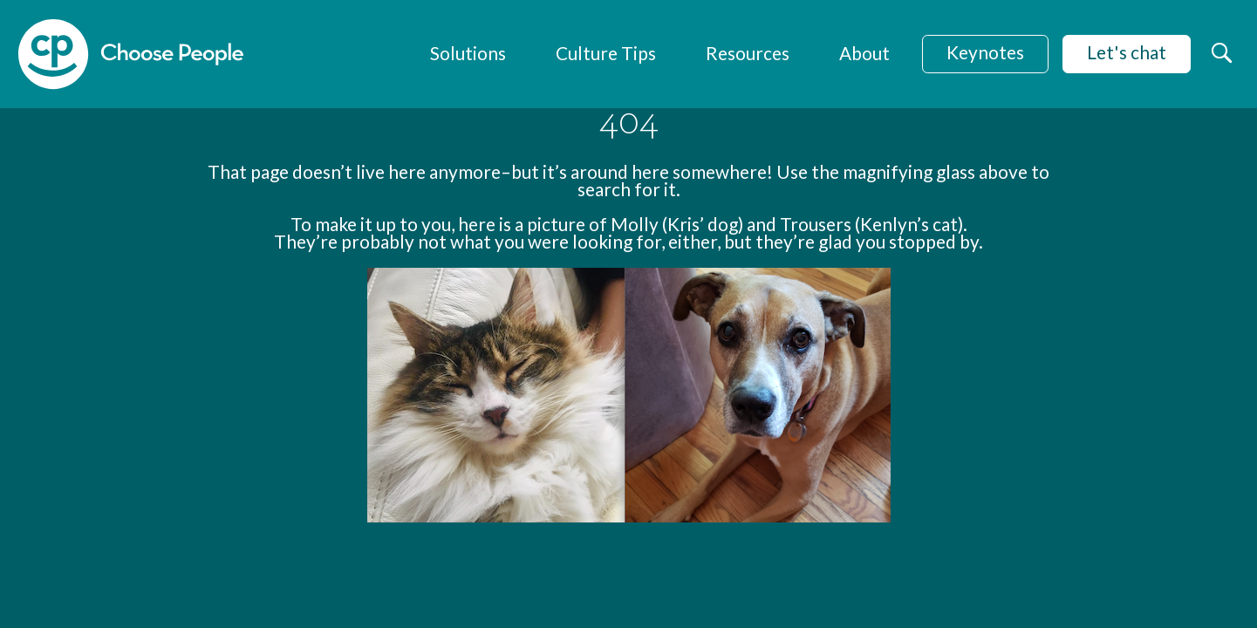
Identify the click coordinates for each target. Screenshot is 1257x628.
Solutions (468, 53)
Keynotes (985, 52)
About (864, 53)
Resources (747, 53)
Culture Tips (606, 53)
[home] (130, 54)
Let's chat (1126, 52)
